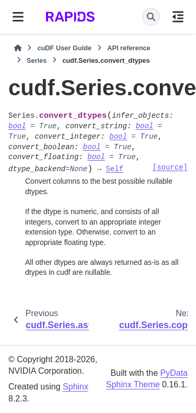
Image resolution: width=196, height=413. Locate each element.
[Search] (151, 17)
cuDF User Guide (64, 48)
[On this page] (178, 17)
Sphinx (75, 386)
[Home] (17, 48)
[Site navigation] (18, 17)
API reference (129, 48)
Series (37, 60)
